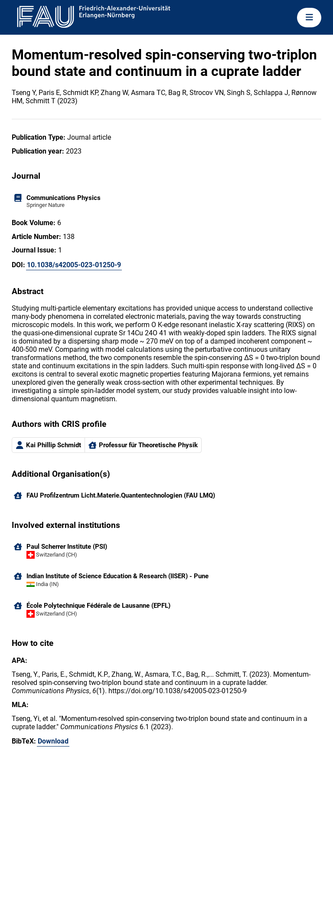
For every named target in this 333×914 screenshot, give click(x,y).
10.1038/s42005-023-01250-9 (74, 265)
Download (53, 741)
